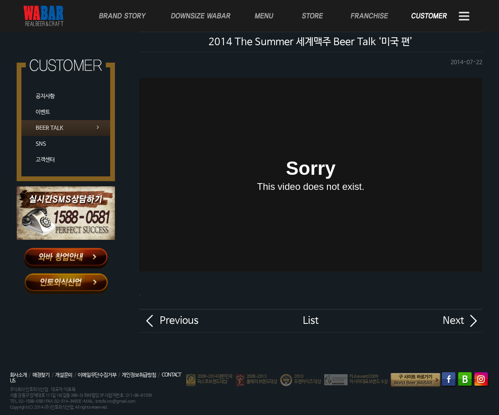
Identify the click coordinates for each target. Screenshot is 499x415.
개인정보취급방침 (139, 375)
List (311, 320)
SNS (41, 144)
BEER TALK (49, 128)
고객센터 (45, 160)
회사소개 (18, 375)
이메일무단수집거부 (97, 375)
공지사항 (45, 96)
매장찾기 (41, 375)
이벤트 (43, 112)
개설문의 (63, 375)
